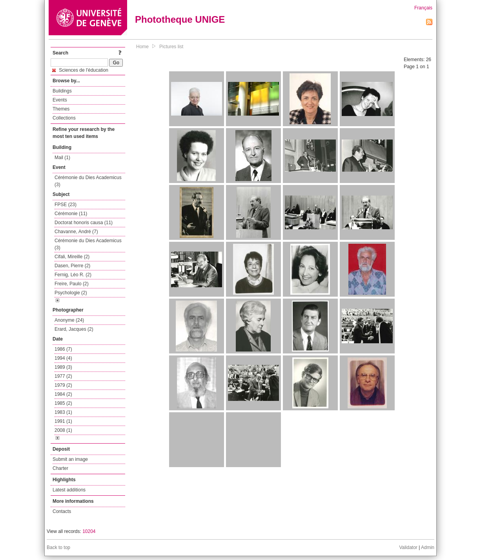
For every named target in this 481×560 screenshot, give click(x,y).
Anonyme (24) (69, 320)
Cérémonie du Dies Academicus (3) (88, 181)
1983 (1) (63, 412)
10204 (88, 531)
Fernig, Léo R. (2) (73, 274)
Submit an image (70, 459)
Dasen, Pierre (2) (72, 265)
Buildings (62, 91)
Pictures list (171, 46)
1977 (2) (63, 376)
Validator (408, 547)
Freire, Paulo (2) (72, 283)
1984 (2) (63, 394)
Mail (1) (62, 157)
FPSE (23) (66, 204)
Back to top (58, 547)
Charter (60, 468)
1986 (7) (63, 349)
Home (142, 46)
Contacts (62, 511)
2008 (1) (63, 430)
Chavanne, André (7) (76, 231)
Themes (61, 109)
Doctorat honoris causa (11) (84, 222)
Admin (427, 547)
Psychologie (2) (71, 292)
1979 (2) (63, 385)
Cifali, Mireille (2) (72, 256)
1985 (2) (63, 403)
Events (60, 100)
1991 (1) (63, 421)
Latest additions (69, 490)
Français (423, 8)
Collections (64, 118)
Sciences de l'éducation (80, 70)
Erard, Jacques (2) (74, 329)
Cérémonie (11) (71, 213)
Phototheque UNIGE (180, 19)
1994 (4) (63, 358)
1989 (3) (63, 367)
